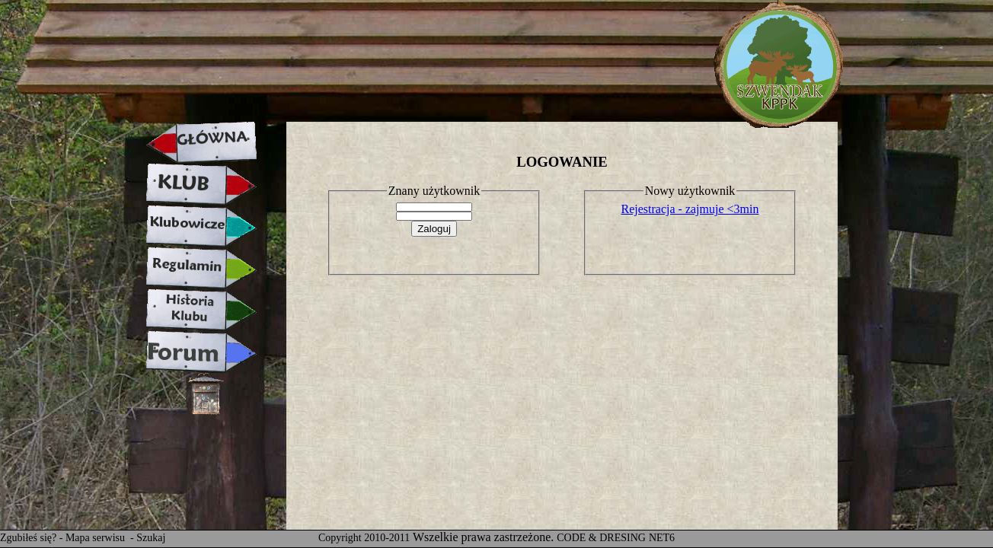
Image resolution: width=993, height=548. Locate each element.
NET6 (662, 537)
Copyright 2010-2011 (364, 537)
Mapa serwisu (96, 537)
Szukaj (150, 537)
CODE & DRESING (601, 537)
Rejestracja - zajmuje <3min (690, 208)
